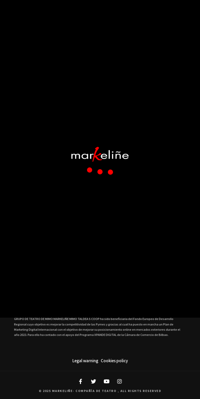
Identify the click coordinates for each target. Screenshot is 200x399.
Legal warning (85, 360)
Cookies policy (114, 360)
